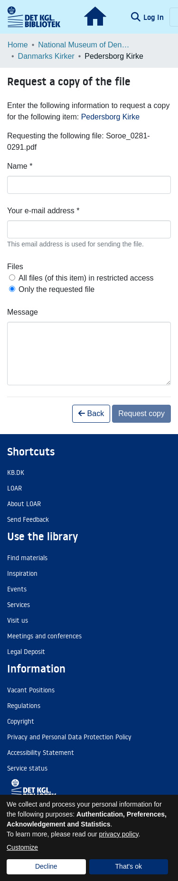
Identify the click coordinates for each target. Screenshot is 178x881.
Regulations (23, 705)
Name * (19, 166)
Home (18, 45)
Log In (154, 17)
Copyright (20, 721)
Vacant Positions (31, 690)
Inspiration (22, 573)
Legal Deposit (26, 651)
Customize (22, 847)
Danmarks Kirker (46, 56)
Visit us (17, 620)
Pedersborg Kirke (110, 117)
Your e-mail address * (43, 211)
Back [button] (91, 413)
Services (18, 604)
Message (22, 312)
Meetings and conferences (44, 636)
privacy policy (119, 834)
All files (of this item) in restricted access (86, 278)
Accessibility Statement (40, 752)
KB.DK (15, 472)
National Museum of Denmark (85, 45)
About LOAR (24, 504)
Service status (27, 768)
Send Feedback (28, 519)
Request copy (141, 413)
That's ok (128, 866)
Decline (46, 866)
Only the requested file (56, 289)
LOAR (14, 488)
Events (17, 589)
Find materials (27, 558)
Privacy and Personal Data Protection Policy (69, 737)
